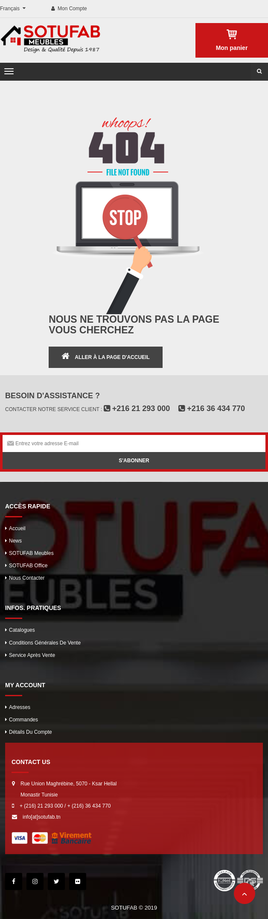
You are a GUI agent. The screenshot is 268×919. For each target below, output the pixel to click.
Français (10, 9)
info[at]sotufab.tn (42, 817)
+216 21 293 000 (137, 408)
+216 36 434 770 (211, 408)
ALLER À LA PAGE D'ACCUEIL (112, 357)
